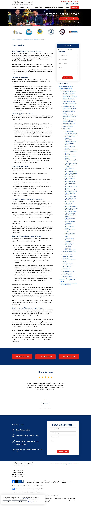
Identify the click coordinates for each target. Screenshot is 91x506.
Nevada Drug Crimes (68, 125)
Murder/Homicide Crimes (69, 123)
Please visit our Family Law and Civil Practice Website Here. (27, 492)
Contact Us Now (67, 77)
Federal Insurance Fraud (71, 190)
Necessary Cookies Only (20, 501)
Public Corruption (69, 238)
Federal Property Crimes (71, 208)
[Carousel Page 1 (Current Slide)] (44, 399)
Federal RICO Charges (70, 210)
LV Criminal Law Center (28, 39)
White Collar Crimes (68, 126)
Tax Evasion (68, 241)
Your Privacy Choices (19, 489)
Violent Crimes (66, 128)
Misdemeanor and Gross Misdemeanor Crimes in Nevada (69, 111)
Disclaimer (57, 464)
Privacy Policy (64, 464)
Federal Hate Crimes (70, 176)
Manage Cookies (39, 489)
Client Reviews (45, 372)
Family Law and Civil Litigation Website (54, 7)
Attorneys (29, 7)
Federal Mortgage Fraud (71, 206)
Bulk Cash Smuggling (70, 249)
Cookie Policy (30, 489)
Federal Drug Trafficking (71, 163)
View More (45, 404)
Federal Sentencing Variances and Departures (70, 223)
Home (15, 7)
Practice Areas (38, 7)
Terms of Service (52, 495)
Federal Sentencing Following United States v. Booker (71, 214)
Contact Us (74, 7)
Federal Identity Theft (70, 181)
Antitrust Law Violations (71, 135)
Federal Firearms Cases (71, 171)
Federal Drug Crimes (70, 155)
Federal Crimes (37, 39)
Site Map (70, 464)
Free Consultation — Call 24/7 (70, 1)
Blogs (67, 7)
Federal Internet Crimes (71, 191)
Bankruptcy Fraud (69, 243)
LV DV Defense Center (66, 88)
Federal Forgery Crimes (71, 173)
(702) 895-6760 (72, 3)
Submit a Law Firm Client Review (45, 409)
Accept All (7, 501)
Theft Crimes (66, 269)
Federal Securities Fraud (71, 211)
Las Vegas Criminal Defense (69, 278)
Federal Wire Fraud (70, 233)
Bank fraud (68, 248)
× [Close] (43, 496)
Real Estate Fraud (69, 239)
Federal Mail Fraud (69, 201)
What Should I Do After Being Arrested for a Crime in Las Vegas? (70, 116)
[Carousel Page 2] (47, 399)
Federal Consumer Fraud (71, 150)
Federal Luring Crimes (70, 196)
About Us (22, 7)
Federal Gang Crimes (70, 175)
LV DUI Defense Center (66, 86)
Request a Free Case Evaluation (69, 18)
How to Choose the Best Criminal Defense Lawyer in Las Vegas (69, 103)
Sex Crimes (65, 258)
